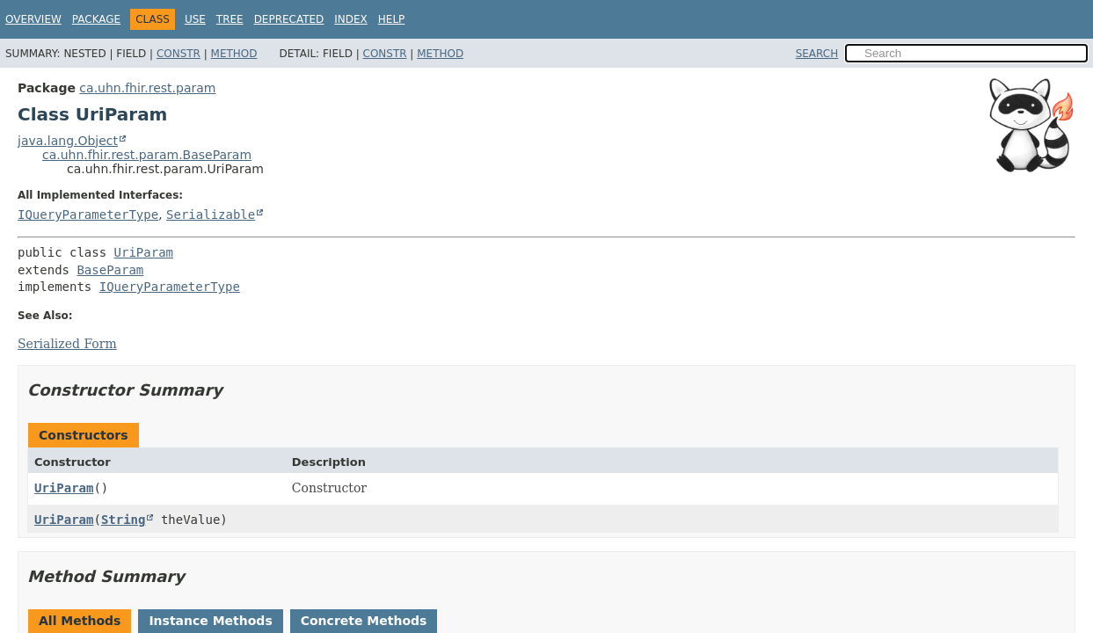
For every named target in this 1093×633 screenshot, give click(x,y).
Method (234, 53)
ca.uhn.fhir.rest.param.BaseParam (146, 155)
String (123, 520)
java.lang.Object (68, 141)
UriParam (143, 252)
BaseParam (110, 270)
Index (351, 19)
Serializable (210, 214)
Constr (178, 53)
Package (96, 19)
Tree (230, 19)
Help (391, 19)
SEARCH (817, 53)
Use (195, 19)
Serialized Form (67, 344)
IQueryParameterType (88, 214)
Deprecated (289, 19)
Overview (33, 19)
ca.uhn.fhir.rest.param (147, 88)
